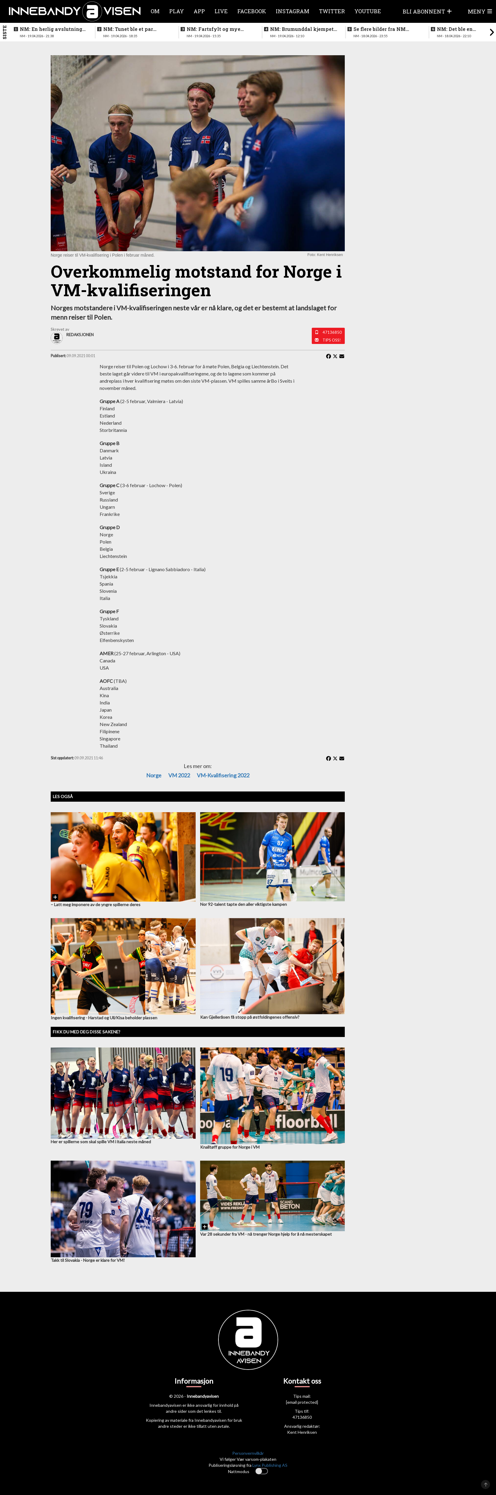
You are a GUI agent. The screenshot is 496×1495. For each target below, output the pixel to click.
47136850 (332, 332)
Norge (153, 775)
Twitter (332, 11)
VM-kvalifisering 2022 (223, 775)
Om (155, 11)
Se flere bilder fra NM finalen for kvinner (379, 29)
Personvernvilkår (248, 1453)
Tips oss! (332, 340)
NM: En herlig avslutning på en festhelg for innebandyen (51, 29)
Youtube (367, 11)
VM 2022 (179, 775)
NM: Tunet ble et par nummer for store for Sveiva (129, 29)
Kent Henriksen (302, 1432)
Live (221, 11)
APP (199, 11)
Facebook (251, 11)
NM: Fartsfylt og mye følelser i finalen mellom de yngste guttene (217, 29)
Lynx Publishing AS (269, 1465)
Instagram (292, 11)
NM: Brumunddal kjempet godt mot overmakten (302, 29)
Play (176, 11)
